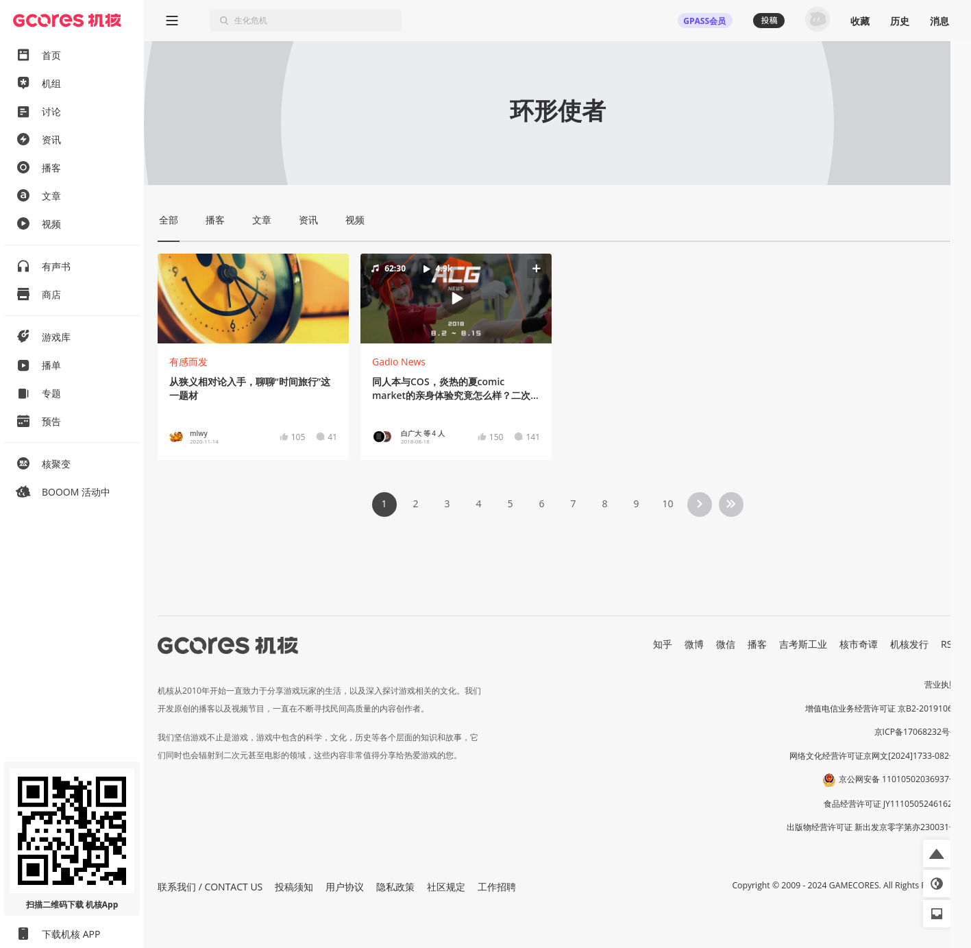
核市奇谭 (858, 644)
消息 (939, 20)
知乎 (662, 644)
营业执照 (940, 684)
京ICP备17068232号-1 (916, 732)
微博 (694, 644)
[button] (456, 298)
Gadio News (399, 361)
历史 (899, 20)
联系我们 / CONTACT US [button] (210, 886)
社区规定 (446, 886)
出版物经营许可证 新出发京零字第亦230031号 (872, 827)
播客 (757, 644)
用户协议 (344, 886)
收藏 (860, 20)
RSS (949, 644)
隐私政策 (395, 886)
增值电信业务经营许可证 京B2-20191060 (881, 708)
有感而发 (188, 361)
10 (667, 503)
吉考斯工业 (803, 644)
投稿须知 (294, 886)
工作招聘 (497, 886)
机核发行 (909, 644)
